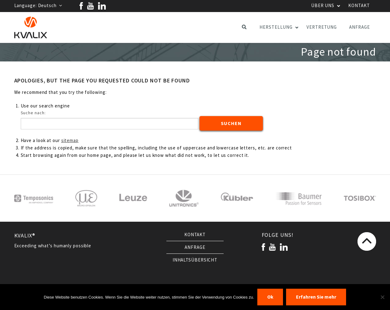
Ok (270, 297)
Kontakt (195, 235)
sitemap (70, 140)
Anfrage (195, 247)
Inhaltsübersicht (195, 260)
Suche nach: (33, 113)
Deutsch (50, 5)
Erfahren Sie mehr (316, 297)
